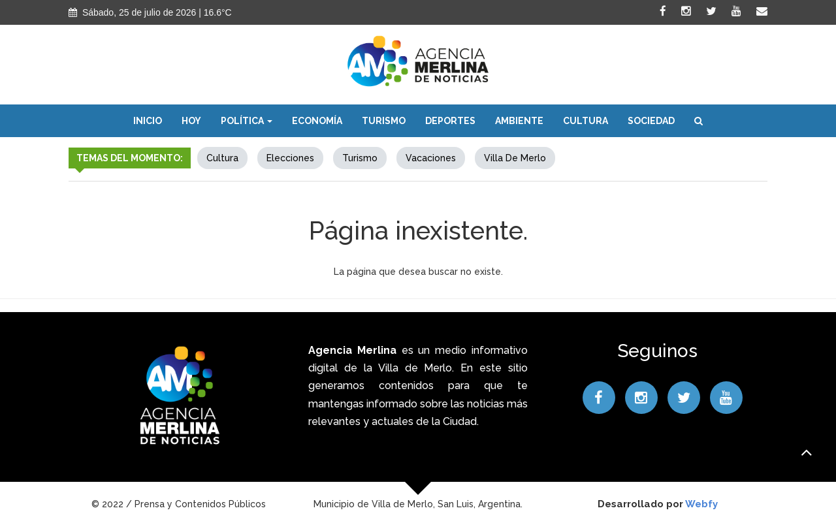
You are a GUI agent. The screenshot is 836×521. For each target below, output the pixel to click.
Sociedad (651, 121)
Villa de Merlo (515, 158)
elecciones (290, 158)
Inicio (147, 121)
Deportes (450, 121)
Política (246, 121)
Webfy (701, 504)
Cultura (585, 121)
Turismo (384, 121)
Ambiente (519, 121)
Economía (317, 121)
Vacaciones (431, 158)
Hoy (191, 121)
